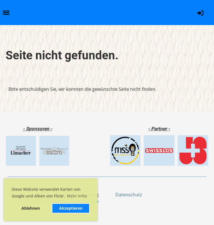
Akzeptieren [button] (70, 208)
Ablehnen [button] (30, 208)
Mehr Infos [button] (77, 196)
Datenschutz (128, 195)
